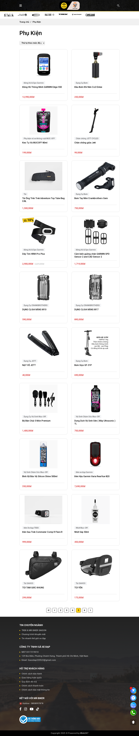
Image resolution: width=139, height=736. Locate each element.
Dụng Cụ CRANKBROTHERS (36, 305)
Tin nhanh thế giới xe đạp (34, 638)
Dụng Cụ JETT (30, 361)
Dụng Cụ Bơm (82, 83)
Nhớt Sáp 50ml (81, 532)
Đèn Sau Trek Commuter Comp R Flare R (42, 532)
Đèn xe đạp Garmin (84, 472)
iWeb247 (84, 733)
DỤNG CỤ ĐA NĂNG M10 (34, 309)
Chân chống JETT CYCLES (87, 138)
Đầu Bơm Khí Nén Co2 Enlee (88, 87)
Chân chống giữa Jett (85, 142)
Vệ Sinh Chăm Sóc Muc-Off (88, 417)
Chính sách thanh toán (32, 685)
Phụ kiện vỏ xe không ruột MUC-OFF (39, 138)
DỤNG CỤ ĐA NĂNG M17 (86, 309)
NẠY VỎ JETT (29, 365)
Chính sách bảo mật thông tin (36, 690)
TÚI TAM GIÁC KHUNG (33, 587)
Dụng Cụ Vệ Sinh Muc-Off (35, 417)
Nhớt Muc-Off (82, 528)
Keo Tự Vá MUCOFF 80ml (34, 142)
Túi (25, 194)
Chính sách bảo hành (32, 673)
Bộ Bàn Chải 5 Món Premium (36, 420)
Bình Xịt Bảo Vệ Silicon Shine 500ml (39, 476)
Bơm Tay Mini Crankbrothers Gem (91, 198)
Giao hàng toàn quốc (32, 677)
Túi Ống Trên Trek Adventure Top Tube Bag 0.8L (43, 199)
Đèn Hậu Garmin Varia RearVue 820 (91, 476)
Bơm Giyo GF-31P (83, 365)
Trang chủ (24, 22)
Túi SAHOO (80, 583)
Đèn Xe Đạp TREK (31, 528)
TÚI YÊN (78, 587)
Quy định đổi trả (29, 682)
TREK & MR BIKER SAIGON (34, 630)
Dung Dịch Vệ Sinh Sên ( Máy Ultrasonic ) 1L (94, 422)
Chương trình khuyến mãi (33, 634)
